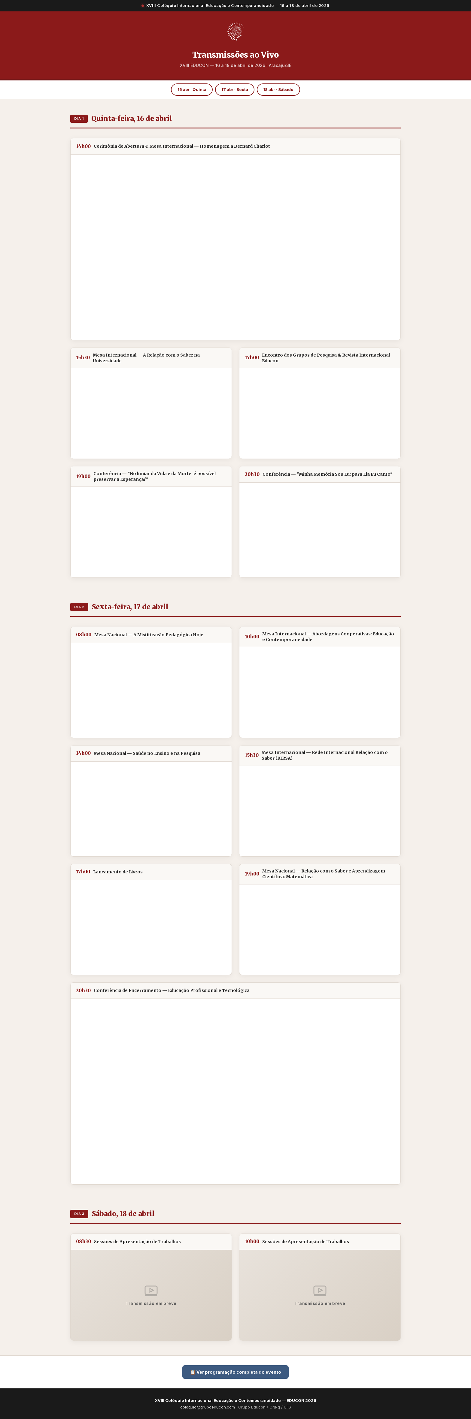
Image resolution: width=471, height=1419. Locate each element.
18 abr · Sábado (278, 89)
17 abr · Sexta (234, 89)
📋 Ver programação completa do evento (235, 1372)
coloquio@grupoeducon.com (207, 1407)
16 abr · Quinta (192, 89)
